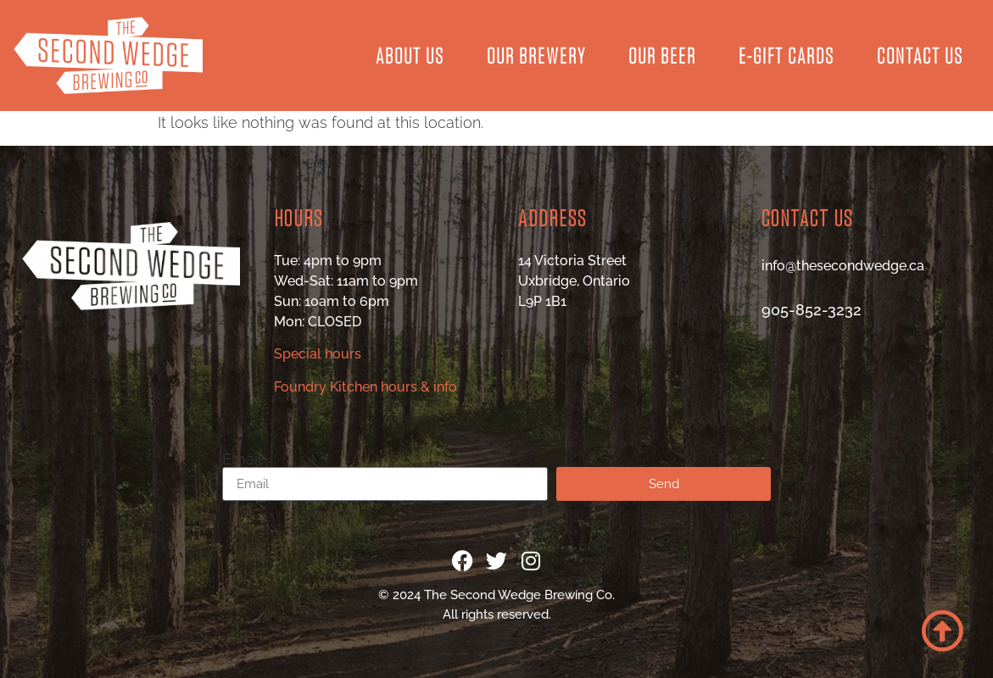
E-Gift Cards (786, 55)
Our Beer (662, 55)
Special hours (317, 354)
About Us (410, 55)
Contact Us (920, 55)
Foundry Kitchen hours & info (365, 387)
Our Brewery (536, 55)
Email (242, 459)
